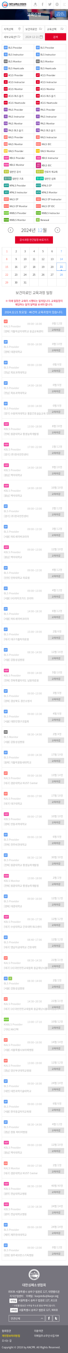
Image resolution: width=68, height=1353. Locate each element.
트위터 (56, 1318)
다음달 (57, 230)
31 (25, 282)
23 (16, 275)
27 (52, 275)
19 (43, 267)
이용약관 (38, 1331)
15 (6, 267)
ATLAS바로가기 (60, 14)
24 (25, 275)
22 (6, 275)
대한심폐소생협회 (14, 5)
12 (43, 259)
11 (34, 259)
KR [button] (57, 4)
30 (16, 282)
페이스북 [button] (42, 4)
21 (61, 267)
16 (16, 267)
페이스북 (49, 1318)
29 (6, 282)
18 (34, 267)
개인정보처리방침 (11, 1335)
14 (61, 259)
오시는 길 (7, 1340)
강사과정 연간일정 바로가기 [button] (34, 239)
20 (52, 267)
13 (52, 259)
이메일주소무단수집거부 (46, 1335)
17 (25, 267)
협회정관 (6, 1331)
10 (25, 259)
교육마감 (56, 329)
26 (43, 275)
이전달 (10, 230)
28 (61, 275)
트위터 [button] (49, 4)
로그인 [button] (35, 4)
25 (34, 275)
